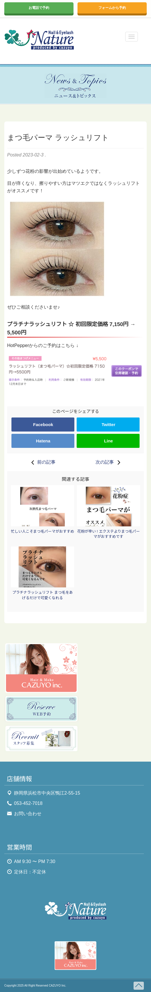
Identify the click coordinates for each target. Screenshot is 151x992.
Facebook (43, 424)
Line (108, 440)
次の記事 (109, 462)
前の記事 (41, 462)
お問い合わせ (27, 813)
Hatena (43, 440)
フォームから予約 (112, 8)
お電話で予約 (39, 8)
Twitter (108, 424)
